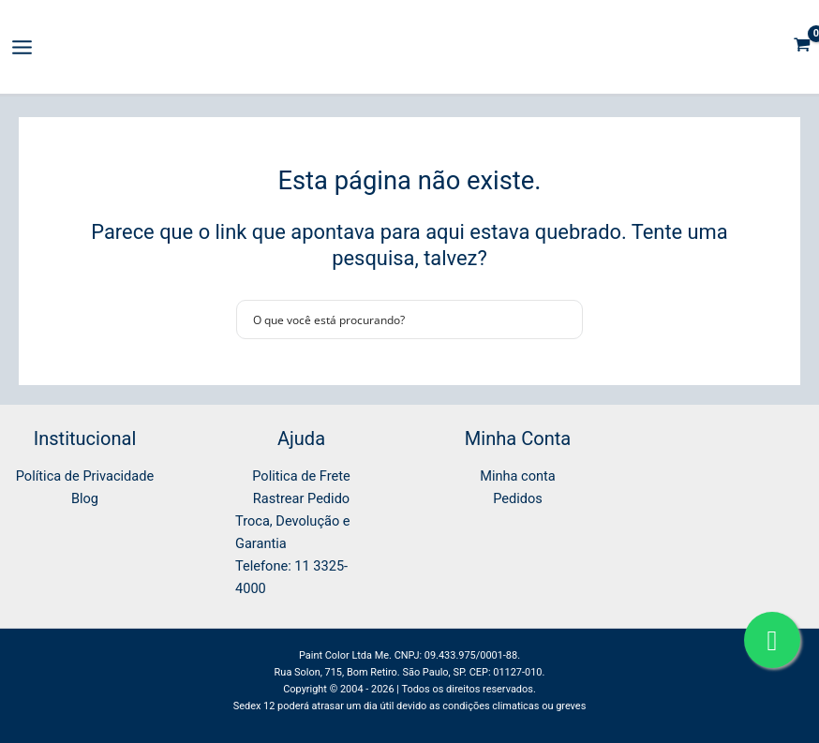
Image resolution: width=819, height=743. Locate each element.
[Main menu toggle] (22, 47)
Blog (84, 498)
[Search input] (397, 319)
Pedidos (518, 498)
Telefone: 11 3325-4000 (291, 577)
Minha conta (518, 476)
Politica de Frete (301, 476)
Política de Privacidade (85, 476)
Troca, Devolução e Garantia (292, 532)
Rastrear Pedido (301, 498)
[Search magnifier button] (563, 319)
